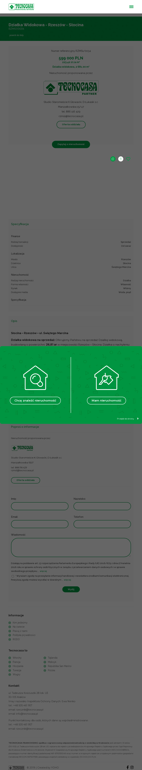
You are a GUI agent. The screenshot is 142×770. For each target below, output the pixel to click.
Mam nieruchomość (106, 400)
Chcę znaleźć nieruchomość (35, 400)
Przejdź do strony (128, 418)
